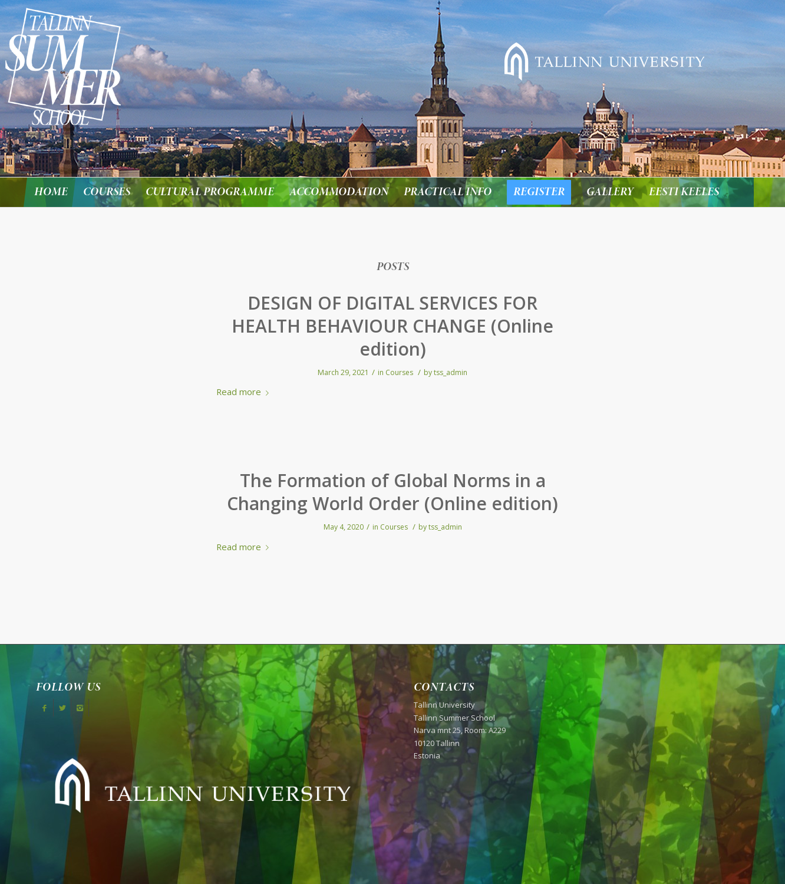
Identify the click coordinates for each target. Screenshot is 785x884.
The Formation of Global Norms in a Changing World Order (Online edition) (392, 491)
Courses (399, 372)
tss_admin (450, 372)
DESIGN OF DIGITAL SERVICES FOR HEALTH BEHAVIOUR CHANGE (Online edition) (392, 326)
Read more (244, 391)
